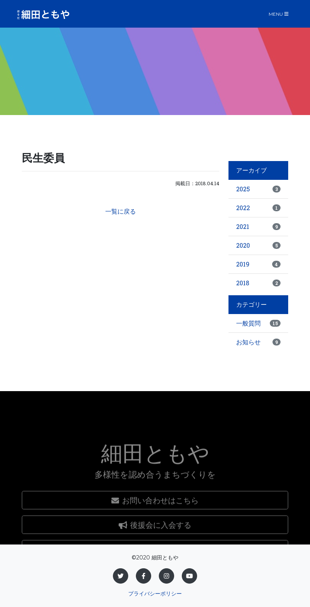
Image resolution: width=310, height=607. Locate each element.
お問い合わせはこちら (155, 536)
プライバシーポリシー (155, 593)
